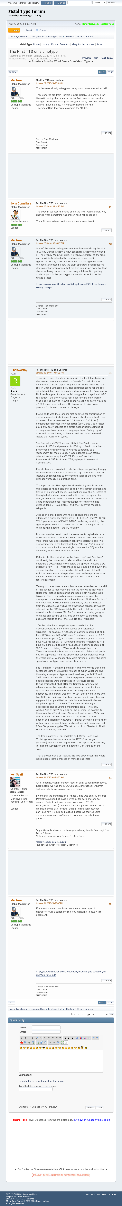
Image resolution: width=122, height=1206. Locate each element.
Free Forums (20, 1199)
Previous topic (90, 58)
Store (99, 44)
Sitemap (30, 1199)
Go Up (11, 1003)
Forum (54, 44)
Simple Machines (29, 1194)
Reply (101, 72)
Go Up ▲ (112, 1194)
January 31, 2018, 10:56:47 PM (49, 903)
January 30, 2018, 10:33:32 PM (50, 373)
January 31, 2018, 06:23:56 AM (50, 777)
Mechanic (16, 80)
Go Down (13, 72)
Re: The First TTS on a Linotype (51, 203)
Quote (106, 133)
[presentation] (41, 1097)
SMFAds (9, 1199)
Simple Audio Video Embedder (18, 1196)
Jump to (75, 1014)
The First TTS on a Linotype (50, 80)
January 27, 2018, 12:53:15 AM (49, 83)
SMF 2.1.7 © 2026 (13, 1194)
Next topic (107, 58)
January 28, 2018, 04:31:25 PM (50, 206)
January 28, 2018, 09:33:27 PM (50, 243)
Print (110, 72)
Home (36, 44)
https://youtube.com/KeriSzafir (51, 842)
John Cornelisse (20, 203)
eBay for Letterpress (83, 44)
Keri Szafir (17, 774)
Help (87, 1194)
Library (45, 44)
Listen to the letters (29, 1081)
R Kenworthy (18, 370)
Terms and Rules (98, 1194)
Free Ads (65, 44)
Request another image (52, 1081)
